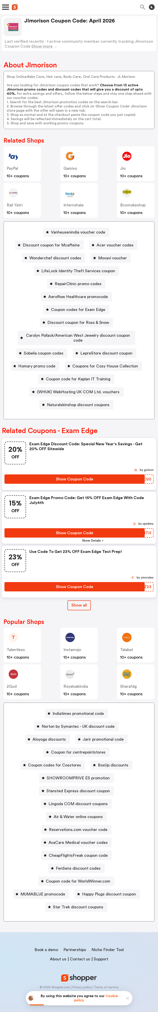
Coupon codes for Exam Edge (78, 310)
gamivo (70, 168)
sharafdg (128, 681)
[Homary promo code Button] (35, 361)
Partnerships (74, 945)
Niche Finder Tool (107, 945)
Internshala (73, 205)
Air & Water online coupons (78, 812)
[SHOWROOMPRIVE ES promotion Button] (76, 773)
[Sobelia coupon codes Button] (41, 348)
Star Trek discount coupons (78, 902)
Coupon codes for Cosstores (54, 760)
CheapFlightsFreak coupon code (78, 851)
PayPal (12, 168)
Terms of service (106, 982)
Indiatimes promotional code (78, 709)
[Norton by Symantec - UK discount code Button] (76, 721)
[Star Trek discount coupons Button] (76, 902)
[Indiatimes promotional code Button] (76, 708)
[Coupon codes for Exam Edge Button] (76, 309)
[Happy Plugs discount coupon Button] (107, 889)
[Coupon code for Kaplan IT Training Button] (76, 374)
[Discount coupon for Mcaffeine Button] (49, 245)
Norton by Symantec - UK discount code (78, 722)
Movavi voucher (112, 258)
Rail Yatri (14, 205)
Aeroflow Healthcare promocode (78, 297)
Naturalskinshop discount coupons (78, 400)
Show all (79, 600)
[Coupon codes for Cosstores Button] (52, 760)
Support (101, 954)
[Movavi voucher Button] (111, 258)
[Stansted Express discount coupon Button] (76, 786)
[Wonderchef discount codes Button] (53, 258)
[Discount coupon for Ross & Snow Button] (76, 322)
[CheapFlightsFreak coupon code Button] (76, 850)
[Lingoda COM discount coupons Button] (76, 799)
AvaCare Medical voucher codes (78, 838)
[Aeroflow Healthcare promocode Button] (76, 296)
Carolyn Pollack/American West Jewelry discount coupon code (78, 335)
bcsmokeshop (133, 205)
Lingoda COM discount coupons (78, 799)
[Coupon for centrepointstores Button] (76, 747)
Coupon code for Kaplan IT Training (78, 374)
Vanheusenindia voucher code (78, 232)
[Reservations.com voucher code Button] (76, 824)
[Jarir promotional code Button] (101, 734)
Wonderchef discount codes (55, 258)
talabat (126, 645)
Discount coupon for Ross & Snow (78, 323)
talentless (16, 645)
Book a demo (46, 945)
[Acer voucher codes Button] (113, 245)
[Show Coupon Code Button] (74, 474)
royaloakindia (75, 681)
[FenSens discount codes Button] (76, 863)
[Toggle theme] (152, 7)
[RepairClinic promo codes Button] (76, 283)
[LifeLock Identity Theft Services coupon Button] (76, 271)
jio (123, 168)
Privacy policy (82, 982)
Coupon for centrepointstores (78, 747)
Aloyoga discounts (49, 734)
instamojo (72, 645)
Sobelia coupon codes (43, 348)
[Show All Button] (79, 600)
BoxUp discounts (113, 760)
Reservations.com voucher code (78, 825)
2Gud (12, 681)
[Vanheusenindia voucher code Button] (76, 232)
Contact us (80, 954)
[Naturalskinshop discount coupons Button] (76, 400)
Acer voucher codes (115, 245)
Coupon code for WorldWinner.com (78, 876)
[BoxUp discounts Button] (111, 760)
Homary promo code (36, 361)
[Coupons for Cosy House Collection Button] (103, 361)
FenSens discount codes (78, 863)
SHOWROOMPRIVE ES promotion (78, 773)
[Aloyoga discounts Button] (47, 734)
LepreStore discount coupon (106, 348)
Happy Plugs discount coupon (109, 889)
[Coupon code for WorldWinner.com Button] (76, 876)
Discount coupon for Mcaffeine (51, 245)
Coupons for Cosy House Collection (105, 361)
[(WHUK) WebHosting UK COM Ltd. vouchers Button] (76, 387)
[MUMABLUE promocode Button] (41, 889)
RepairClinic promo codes (78, 284)
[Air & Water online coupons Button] (76, 811)
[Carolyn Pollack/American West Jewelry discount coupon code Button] (76, 335)
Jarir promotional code (103, 734)
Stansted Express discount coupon (78, 786)
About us (58, 954)
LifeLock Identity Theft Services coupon (78, 271)
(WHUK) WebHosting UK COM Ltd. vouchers (78, 387)
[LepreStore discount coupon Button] (104, 348)
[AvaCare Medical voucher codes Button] (76, 837)
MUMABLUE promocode (42, 889)
